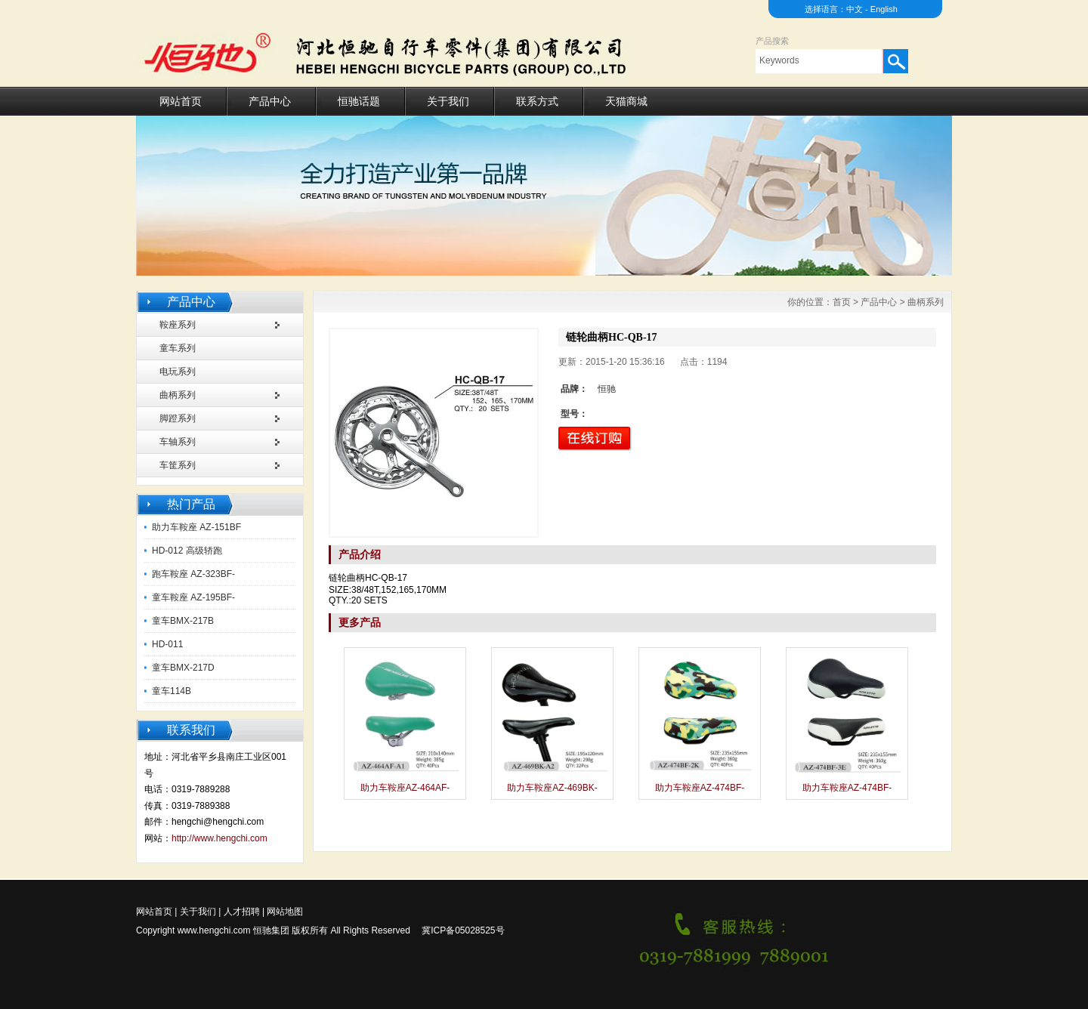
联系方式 (537, 101)
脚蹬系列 (177, 418)
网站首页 (180, 101)
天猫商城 (626, 101)
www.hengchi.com (214, 930)
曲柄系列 (177, 395)
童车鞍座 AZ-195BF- (193, 597)
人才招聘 (242, 911)
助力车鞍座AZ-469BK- (552, 787)
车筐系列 (177, 465)
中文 (854, 9)
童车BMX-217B (183, 621)
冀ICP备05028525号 (463, 930)
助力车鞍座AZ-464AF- (405, 787)
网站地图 (285, 911)
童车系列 (177, 348)
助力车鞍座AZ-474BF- (700, 787)
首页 (842, 302)
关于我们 (448, 101)
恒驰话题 (359, 101)
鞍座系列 (177, 324)
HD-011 (167, 644)
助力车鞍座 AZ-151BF (196, 527)
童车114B (171, 691)
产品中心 (270, 101)
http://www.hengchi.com (219, 838)
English (884, 9)
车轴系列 (177, 442)
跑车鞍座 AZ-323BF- (193, 574)
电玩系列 (177, 371)
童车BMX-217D (183, 667)
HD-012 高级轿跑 (187, 550)
